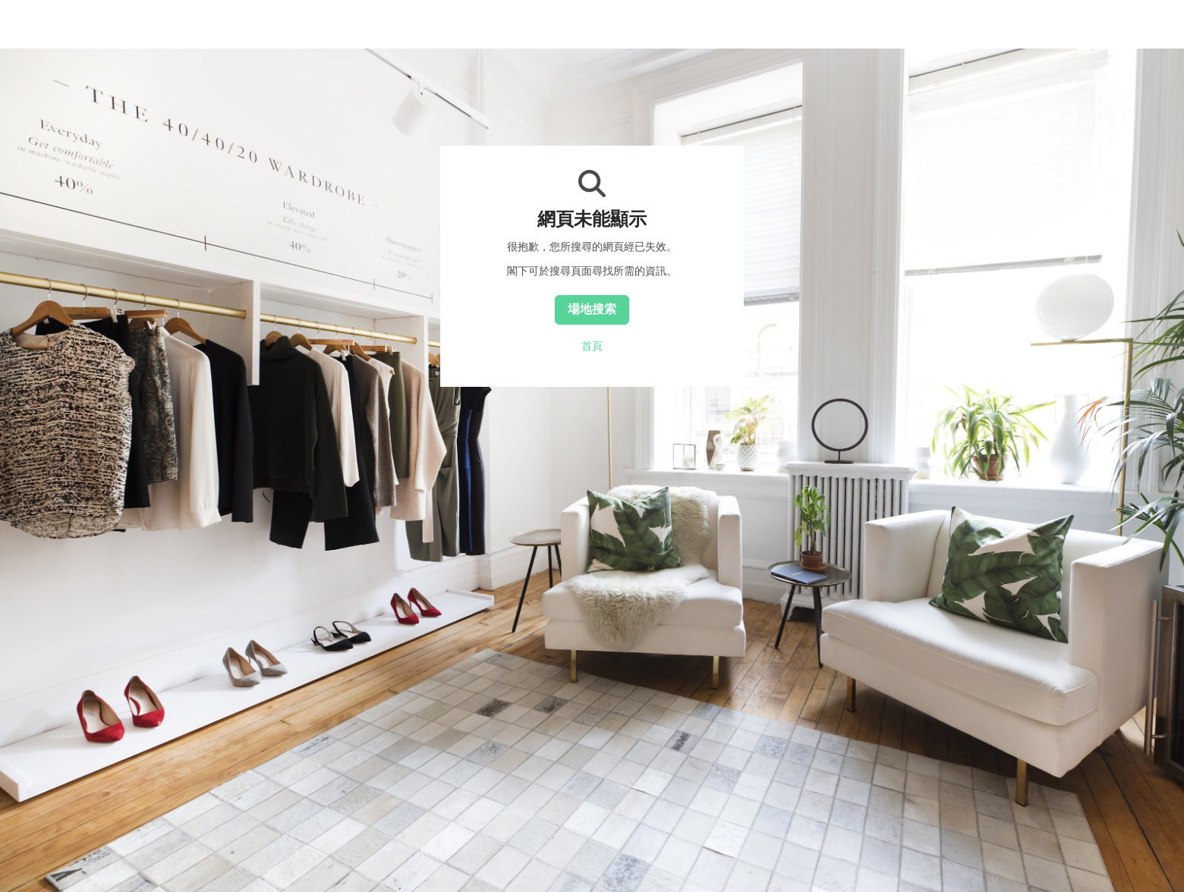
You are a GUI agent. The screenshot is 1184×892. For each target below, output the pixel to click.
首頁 (592, 346)
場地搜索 (592, 309)
